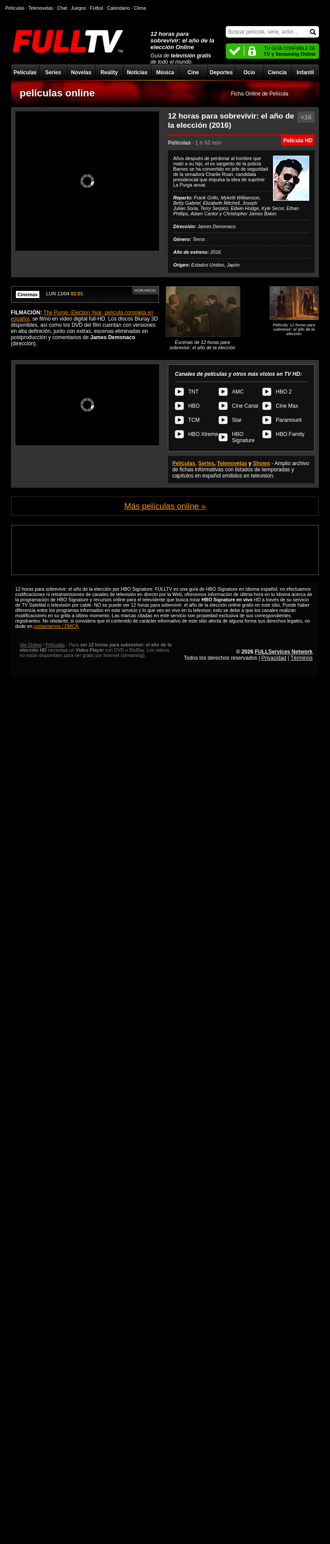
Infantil (305, 72)
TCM (194, 420)
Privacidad (274, 658)
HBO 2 (284, 392)
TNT (193, 392)
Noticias (137, 72)
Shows (261, 463)
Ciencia (277, 72)
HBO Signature (243, 437)
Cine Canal (245, 406)
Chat (62, 8)
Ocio (249, 72)
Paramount (289, 420)
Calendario (118, 8)
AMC (238, 392)
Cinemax (28, 294)
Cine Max (287, 406)
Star (237, 420)
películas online (57, 93)
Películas (25, 72)
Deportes (221, 72)
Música (165, 72)
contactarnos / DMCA (56, 626)
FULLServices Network (284, 652)
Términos (301, 658)
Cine (193, 72)
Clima (140, 8)
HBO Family (290, 434)
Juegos (78, 8)
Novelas (81, 72)
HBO (194, 406)
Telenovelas (232, 463)
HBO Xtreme (203, 434)
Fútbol (96, 8)
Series (53, 72)
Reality (109, 72)
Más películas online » (165, 506)
